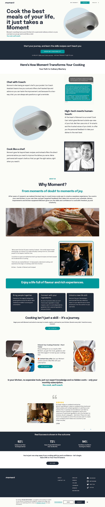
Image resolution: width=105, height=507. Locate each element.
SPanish (74, 488)
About (60, 477)
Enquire (85, 2)
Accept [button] (79, 502)
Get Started (53, 328)
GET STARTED (45, 366)
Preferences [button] (58, 502)
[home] (9, 3)
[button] (87, 502)
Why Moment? (74, 2)
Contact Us (61, 480)
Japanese (75, 485)
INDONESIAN (75, 490)
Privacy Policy (40, 502)
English (94, 2)
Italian (74, 483)
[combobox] (96, 2)
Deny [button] (68, 502)
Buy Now (52, 463)
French (74, 480)
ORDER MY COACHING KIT (52, 51)
